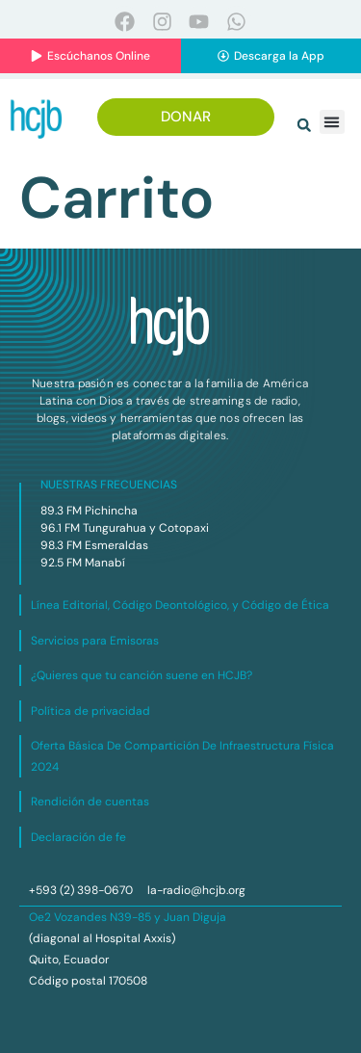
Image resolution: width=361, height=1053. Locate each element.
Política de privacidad (90, 711)
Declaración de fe (78, 837)
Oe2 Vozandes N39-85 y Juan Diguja (127, 917)
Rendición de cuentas (90, 801)
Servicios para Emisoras (95, 640)
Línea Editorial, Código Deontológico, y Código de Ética (180, 605)
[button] (304, 125)
